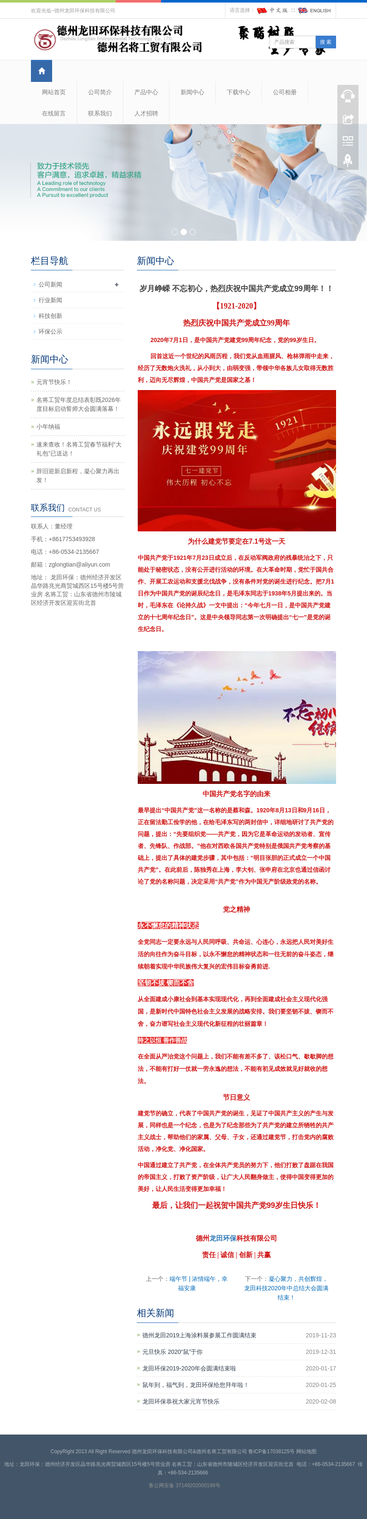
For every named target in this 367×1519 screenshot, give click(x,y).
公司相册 (285, 92)
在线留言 (54, 113)
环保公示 (50, 331)
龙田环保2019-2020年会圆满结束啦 (189, 1368)
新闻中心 (192, 92)
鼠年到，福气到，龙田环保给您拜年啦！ (195, 1384)
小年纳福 (48, 426)
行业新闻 (50, 300)
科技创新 (50, 315)
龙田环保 (222, 1238)
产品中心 (146, 92)
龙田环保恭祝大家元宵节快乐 (181, 1401)
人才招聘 (146, 113)
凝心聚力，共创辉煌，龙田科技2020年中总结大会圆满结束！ (286, 1288)
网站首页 (54, 92)
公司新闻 (50, 284)
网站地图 (306, 1451)
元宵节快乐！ (54, 382)
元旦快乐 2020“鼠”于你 (172, 1351)
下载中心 (238, 92)
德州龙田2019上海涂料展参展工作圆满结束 (199, 1335)
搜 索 (325, 42)
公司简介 (100, 92)
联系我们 (100, 113)
